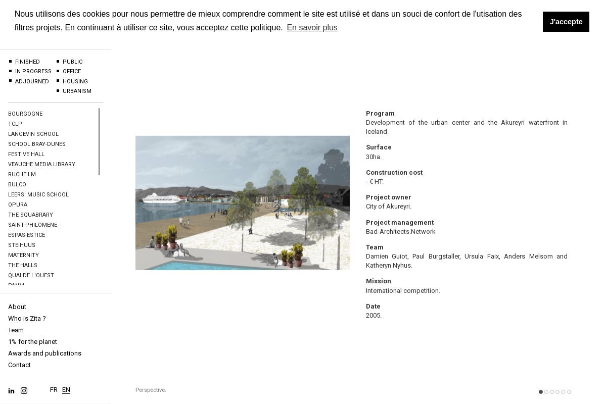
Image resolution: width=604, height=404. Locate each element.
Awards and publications (44, 353)
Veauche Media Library (41, 164)
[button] (541, 400)
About (17, 307)
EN (66, 386)
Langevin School (33, 134)
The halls (22, 265)
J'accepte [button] (566, 22)
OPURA (17, 204)
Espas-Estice (26, 235)
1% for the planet (32, 341)
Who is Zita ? (27, 318)
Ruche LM (22, 174)
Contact (19, 365)
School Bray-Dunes (37, 144)
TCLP (15, 124)
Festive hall (26, 154)
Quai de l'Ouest (31, 275)
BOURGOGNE (25, 114)
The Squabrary (30, 215)
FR (54, 386)
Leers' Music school (38, 194)
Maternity (23, 255)
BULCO (17, 184)
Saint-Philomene (32, 225)
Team (16, 330)
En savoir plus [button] (312, 27)
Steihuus (21, 245)
